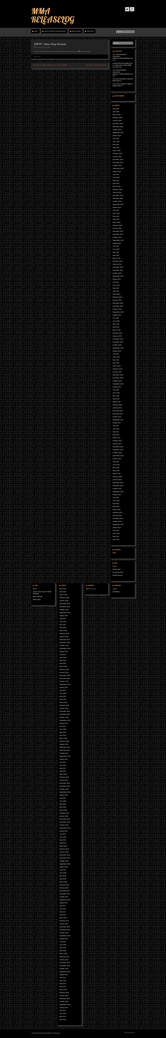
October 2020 (117, 309)
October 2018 (117, 381)
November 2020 (118, 306)
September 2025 (118, 132)
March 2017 (116, 438)
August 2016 (117, 458)
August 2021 (117, 279)
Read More (75, 51)
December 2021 (118, 267)
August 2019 (117, 351)
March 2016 (116, 473)
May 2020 (116, 324)
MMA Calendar (76, 31)
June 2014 (116, 533)
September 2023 (118, 204)
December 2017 (118, 411)
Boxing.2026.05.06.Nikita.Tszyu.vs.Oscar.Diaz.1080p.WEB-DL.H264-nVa (123, 65)
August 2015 (117, 494)
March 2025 (116, 150)
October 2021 (117, 273)
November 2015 (118, 485)
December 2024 (118, 159)
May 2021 (116, 288)
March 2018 (116, 402)
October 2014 (117, 521)
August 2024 (117, 171)
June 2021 (116, 285)
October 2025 (117, 129)
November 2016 (118, 450)
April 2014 (116, 539)
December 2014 (118, 518)
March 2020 (116, 330)
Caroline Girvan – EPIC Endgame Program (96, 65)
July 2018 (116, 390)
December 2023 (118, 195)
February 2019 (117, 369)
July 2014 (116, 530)
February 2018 (117, 405)
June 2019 (116, 357)
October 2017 (117, 417)
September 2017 (118, 420)
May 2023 (116, 216)
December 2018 (118, 375)
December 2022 (118, 231)
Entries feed (117, 569)
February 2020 (117, 333)
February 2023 (117, 225)
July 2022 (116, 246)
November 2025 (118, 126)
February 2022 (117, 261)
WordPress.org (117, 575)
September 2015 (118, 491)
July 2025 (116, 138)
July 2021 (116, 282)
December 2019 (118, 339)
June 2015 (116, 500)
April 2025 (116, 147)
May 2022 (116, 252)
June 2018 (116, 393)
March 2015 (116, 509)
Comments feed (118, 572)
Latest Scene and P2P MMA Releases (55, 31)
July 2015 (116, 497)
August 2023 (117, 207)
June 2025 (116, 141)
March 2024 (116, 186)
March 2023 (116, 222)
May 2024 (116, 180)
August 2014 (117, 527)
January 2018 (117, 408)
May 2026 (116, 109)
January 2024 (117, 192)
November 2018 (118, 378)
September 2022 (118, 240)
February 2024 (117, 189)
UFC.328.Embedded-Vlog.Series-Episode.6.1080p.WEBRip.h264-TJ (123, 57)
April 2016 (116, 470)
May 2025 (116, 144)
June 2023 (116, 213)
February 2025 (117, 153)
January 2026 (117, 120)
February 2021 (117, 297)
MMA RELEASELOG (52, 15)
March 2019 (116, 366)
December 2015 (118, 482)
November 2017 (118, 414)
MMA (39, 56)
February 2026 (117, 117)
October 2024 (117, 165)
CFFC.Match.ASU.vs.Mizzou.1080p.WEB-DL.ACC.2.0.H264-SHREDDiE (50, 65)
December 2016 (118, 447)
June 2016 (116, 465)
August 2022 (117, 243)
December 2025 (118, 123)
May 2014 (116, 536)
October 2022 (117, 237)
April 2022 (116, 255)
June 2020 (116, 321)
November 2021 (118, 270)
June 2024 (116, 177)
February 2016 (117, 477)
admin (49, 47)
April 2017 (116, 435)
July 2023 (116, 210)
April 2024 (116, 183)
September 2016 (118, 455)
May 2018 (116, 396)
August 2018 (117, 387)
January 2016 (117, 479)
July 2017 (116, 426)
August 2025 (117, 135)
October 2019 (117, 345)
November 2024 (118, 162)
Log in (115, 566)
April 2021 (116, 291)
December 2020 (118, 303)
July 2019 (116, 354)
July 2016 (116, 462)
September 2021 (118, 276)
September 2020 (118, 312)
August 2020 (117, 315)
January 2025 (117, 156)
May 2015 (116, 503)
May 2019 (116, 360)
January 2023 (117, 228)
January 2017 (117, 444)
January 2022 (117, 264)
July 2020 (116, 318)
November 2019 (118, 342)
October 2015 (117, 488)
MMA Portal (90, 31)
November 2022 (118, 234)
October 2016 (117, 453)
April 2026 (116, 112)
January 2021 (117, 300)
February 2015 (117, 512)
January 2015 (117, 515)
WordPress (116, 592)
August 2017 (117, 423)
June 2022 (116, 249)
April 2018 (116, 399)
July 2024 (116, 174)
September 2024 (118, 168)
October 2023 (117, 201)
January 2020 (117, 336)
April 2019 (116, 363)
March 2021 (116, 294)
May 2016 (116, 467)
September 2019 (118, 348)
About (36, 31)
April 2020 (116, 327)
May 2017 (116, 432)
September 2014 (118, 524)
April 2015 (116, 506)
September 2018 (118, 384)
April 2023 (116, 219)
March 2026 (116, 114)
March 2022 (116, 258)
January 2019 (117, 372)
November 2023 (118, 198)
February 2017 (117, 441)
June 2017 (116, 429)
